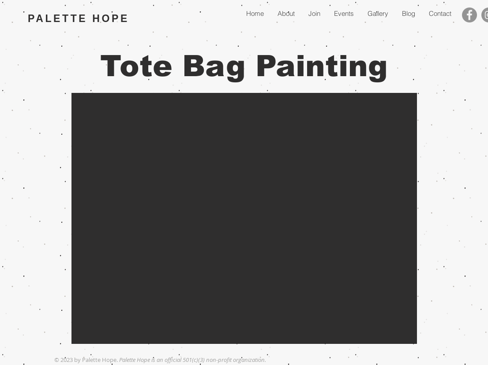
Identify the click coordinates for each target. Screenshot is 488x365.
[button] (244, 218)
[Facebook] (469, 14)
